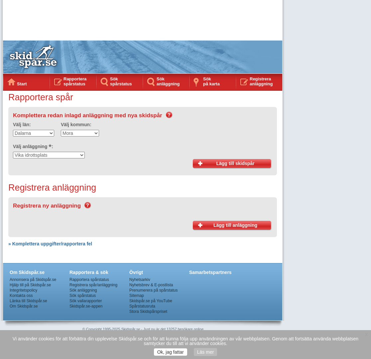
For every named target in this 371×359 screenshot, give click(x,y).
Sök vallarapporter (85, 301)
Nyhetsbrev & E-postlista (151, 285)
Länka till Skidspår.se (28, 301)
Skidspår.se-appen (85, 306)
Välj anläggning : (33, 146)
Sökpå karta (211, 81)
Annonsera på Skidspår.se (33, 279)
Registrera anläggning (261, 81)
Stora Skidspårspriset (148, 311)
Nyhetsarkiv (139, 279)
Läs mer (205, 352)
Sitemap (136, 295)
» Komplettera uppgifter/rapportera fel (50, 243)
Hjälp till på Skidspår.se (30, 285)
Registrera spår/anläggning (93, 285)
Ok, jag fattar (170, 352)
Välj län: (22, 124)
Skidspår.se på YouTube (150, 301)
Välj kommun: (76, 124)
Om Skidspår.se (24, 306)
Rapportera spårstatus (74, 81)
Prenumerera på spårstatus (153, 290)
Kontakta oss (21, 295)
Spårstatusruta (142, 306)
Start (22, 83)
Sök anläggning (168, 81)
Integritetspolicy (23, 290)
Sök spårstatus (121, 81)
